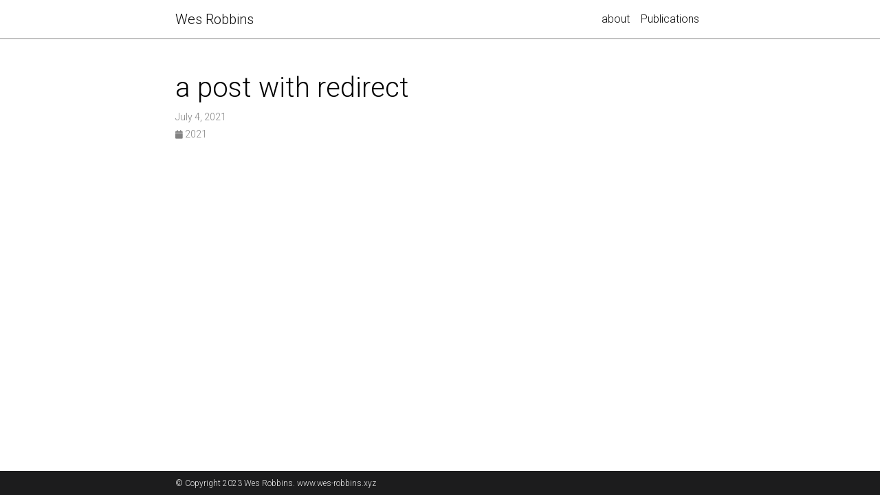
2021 (191, 134)
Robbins (214, 19)
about (616, 18)
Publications (670, 18)
